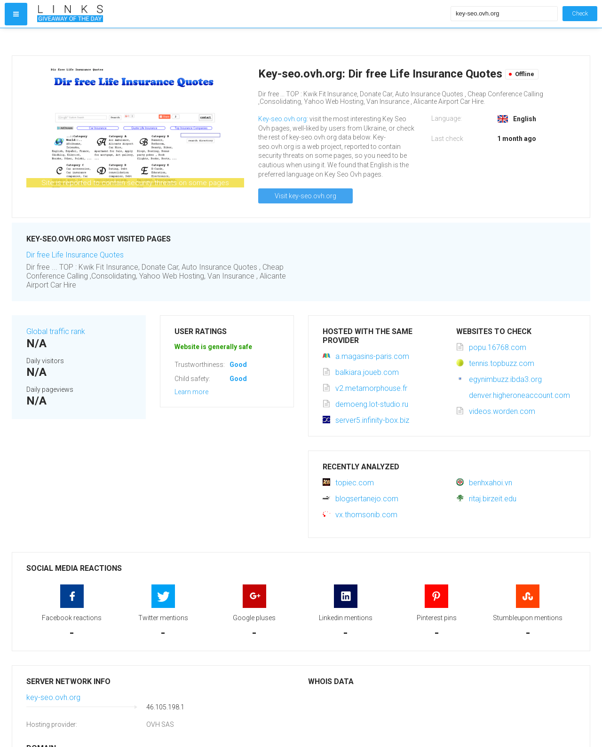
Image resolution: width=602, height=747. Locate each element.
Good (238, 364)
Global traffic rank (55, 331)
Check (580, 13)
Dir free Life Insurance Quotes (75, 254)
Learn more (191, 392)
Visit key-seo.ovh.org (305, 196)
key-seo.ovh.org (53, 697)
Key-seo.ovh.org (282, 119)
